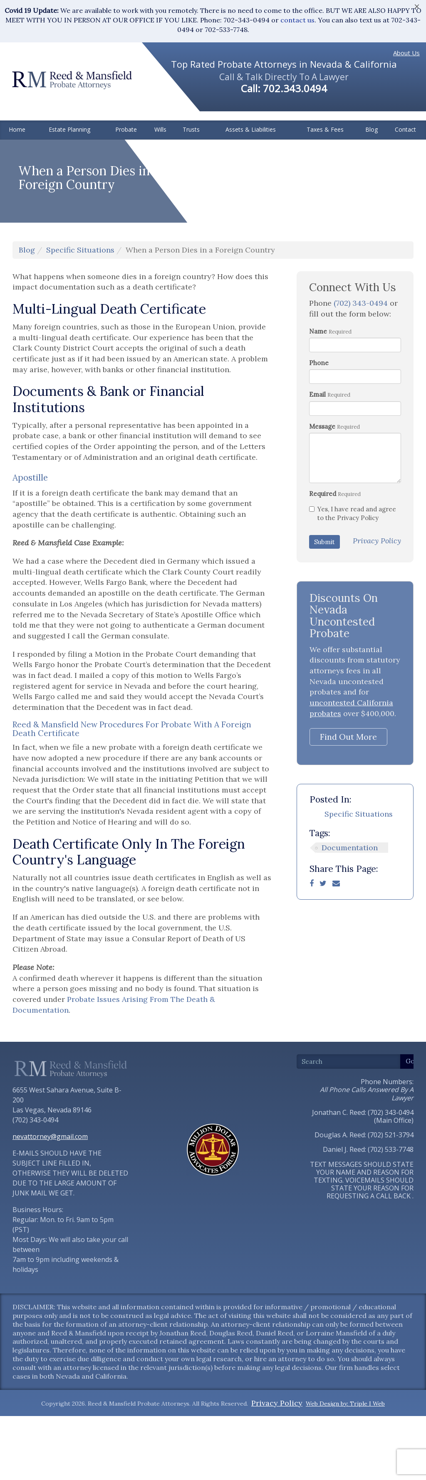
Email (317, 459)
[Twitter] (323, 947)
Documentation (350, 912)
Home (17, 129)
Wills (160, 129)
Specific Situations (80, 314)
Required (322, 558)
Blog (371, 129)
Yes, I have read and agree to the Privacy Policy (352, 577)
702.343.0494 (295, 88)
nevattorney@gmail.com (50, 1200)
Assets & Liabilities (250, 129)
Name (318, 395)
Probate (126, 129)
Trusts (191, 129)
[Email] (336, 947)
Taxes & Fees (325, 129)
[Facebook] (312, 947)
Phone (319, 427)
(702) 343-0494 (361, 367)
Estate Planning (69, 129)
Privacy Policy (276, 1467)
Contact (405, 129)
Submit (324, 606)
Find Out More (348, 800)
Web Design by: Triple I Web (345, 1467)
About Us (406, 53)
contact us (297, 20)
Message (322, 490)
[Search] (349, 1125)
